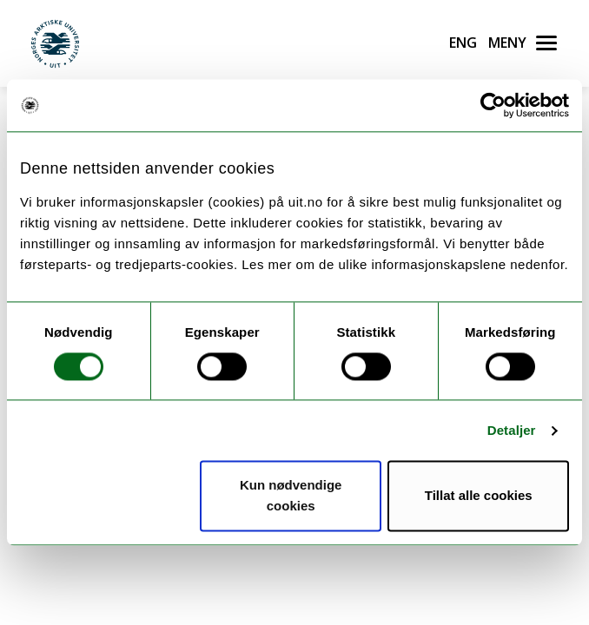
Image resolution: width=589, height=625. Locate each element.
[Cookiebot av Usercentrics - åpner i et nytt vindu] (493, 105)
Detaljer (511, 430)
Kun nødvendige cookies (291, 496)
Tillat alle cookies (479, 496)
